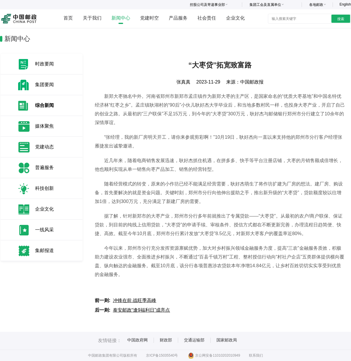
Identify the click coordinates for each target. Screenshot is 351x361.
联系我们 (256, 355)
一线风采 (44, 229)
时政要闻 (44, 63)
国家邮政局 (226, 340)
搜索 (340, 19)
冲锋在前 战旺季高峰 (134, 300)
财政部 (166, 340)
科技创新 (44, 188)
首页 (68, 17)
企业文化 (235, 17)
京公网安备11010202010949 (214, 355)
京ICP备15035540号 (162, 355)
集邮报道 (44, 250)
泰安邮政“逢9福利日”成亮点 (141, 310)
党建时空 (149, 17)
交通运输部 (194, 340)
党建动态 (44, 146)
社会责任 (206, 17)
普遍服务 (44, 167)
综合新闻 (44, 105)
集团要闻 (44, 84)
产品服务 (178, 17)
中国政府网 (137, 340)
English (345, 4)
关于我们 (92, 17)
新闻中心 (120, 17)
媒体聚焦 (44, 126)
